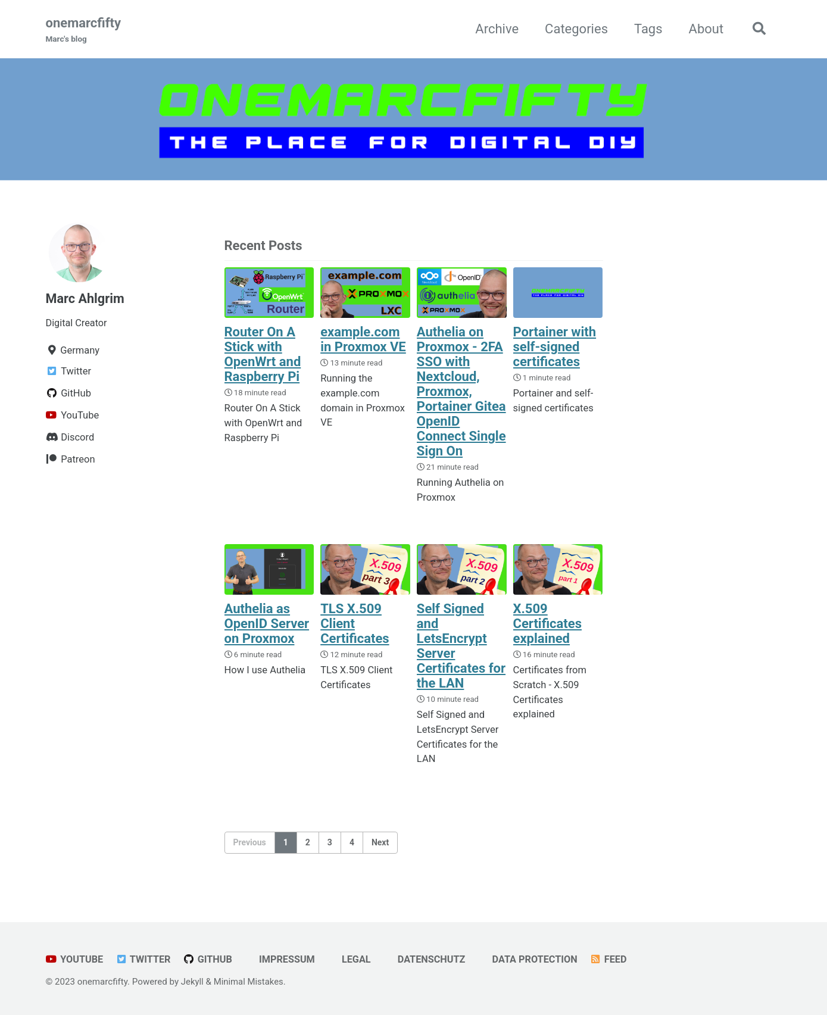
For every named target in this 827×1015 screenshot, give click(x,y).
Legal (352, 959)
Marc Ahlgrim (86, 298)
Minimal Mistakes (249, 981)
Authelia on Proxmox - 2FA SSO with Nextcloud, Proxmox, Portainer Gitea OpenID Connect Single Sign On (461, 391)
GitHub (209, 959)
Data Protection (532, 959)
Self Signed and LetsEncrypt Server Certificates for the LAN (461, 646)
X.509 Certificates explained (547, 624)
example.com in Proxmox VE (363, 339)
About (704, 28)
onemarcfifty (83, 30)
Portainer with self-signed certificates (555, 346)
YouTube (75, 959)
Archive (495, 28)
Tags (646, 28)
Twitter (144, 959)
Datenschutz (428, 959)
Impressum (282, 959)
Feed (614, 959)
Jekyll (192, 981)
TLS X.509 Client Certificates (354, 624)
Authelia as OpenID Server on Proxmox (267, 624)
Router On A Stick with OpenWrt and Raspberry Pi (262, 354)
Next (380, 843)
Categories (574, 28)
